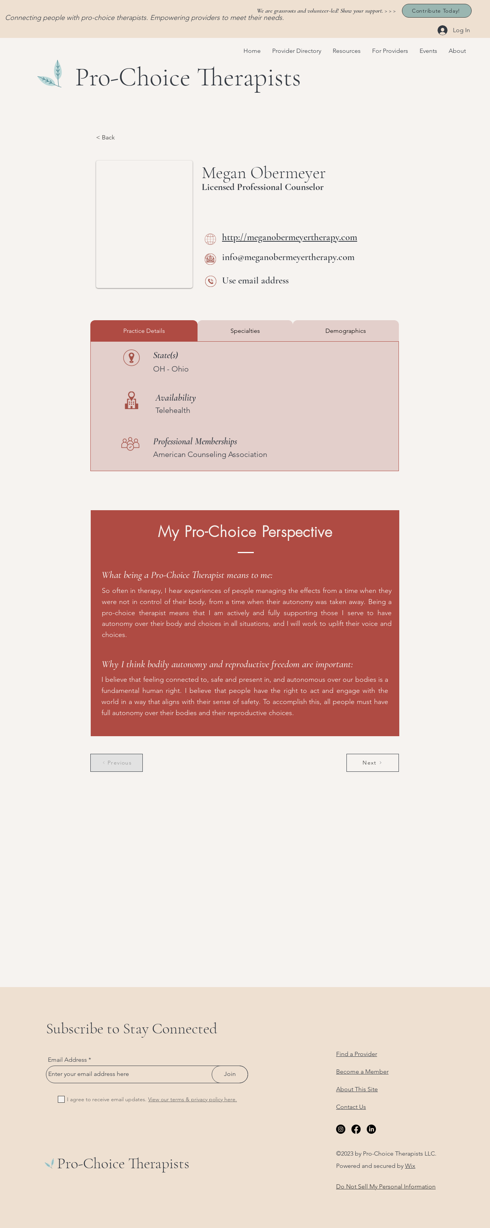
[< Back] (121, 138)
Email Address (67, 1060)
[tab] (144, 330)
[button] (346, 51)
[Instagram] (340, 1129)
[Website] (210, 239)
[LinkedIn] (371, 1129)
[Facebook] (356, 1129)
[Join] (230, 1074)
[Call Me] (211, 281)
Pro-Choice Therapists (123, 1163)
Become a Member (362, 1071)
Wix (410, 1165)
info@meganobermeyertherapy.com (288, 257)
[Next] (372, 763)
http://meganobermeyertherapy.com (289, 237)
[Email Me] (210, 259)
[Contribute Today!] (437, 11)
